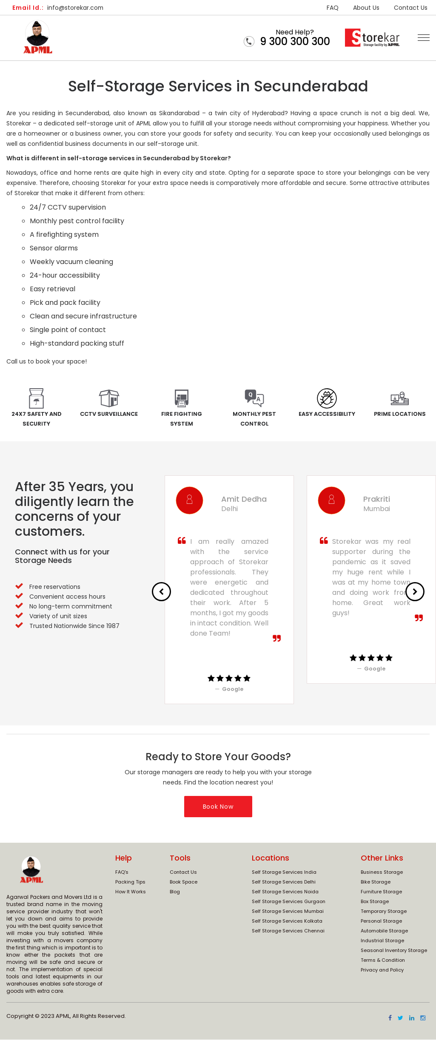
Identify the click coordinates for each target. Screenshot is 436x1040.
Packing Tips (130, 882)
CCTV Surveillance (109, 414)
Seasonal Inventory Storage (394, 950)
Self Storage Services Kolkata (287, 921)
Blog (175, 892)
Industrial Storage (382, 941)
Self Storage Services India (284, 872)
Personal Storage (381, 921)
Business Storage (382, 872)
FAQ (333, 7)
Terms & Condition (383, 960)
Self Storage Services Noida (285, 892)
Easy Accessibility (327, 414)
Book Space (183, 882)
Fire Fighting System (181, 419)
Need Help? (295, 37)
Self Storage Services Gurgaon (288, 901)
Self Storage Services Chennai (288, 931)
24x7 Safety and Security (36, 419)
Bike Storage (375, 882)
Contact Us (410, 7)
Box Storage (375, 901)
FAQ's (121, 872)
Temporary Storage (384, 911)
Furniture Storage (381, 892)
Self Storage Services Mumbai (288, 911)
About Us (366, 7)
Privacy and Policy (382, 970)
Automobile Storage (384, 931)
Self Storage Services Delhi (284, 882)
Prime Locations (399, 414)
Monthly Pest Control (254, 419)
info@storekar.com (59, 7)
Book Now (218, 807)
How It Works (130, 892)
